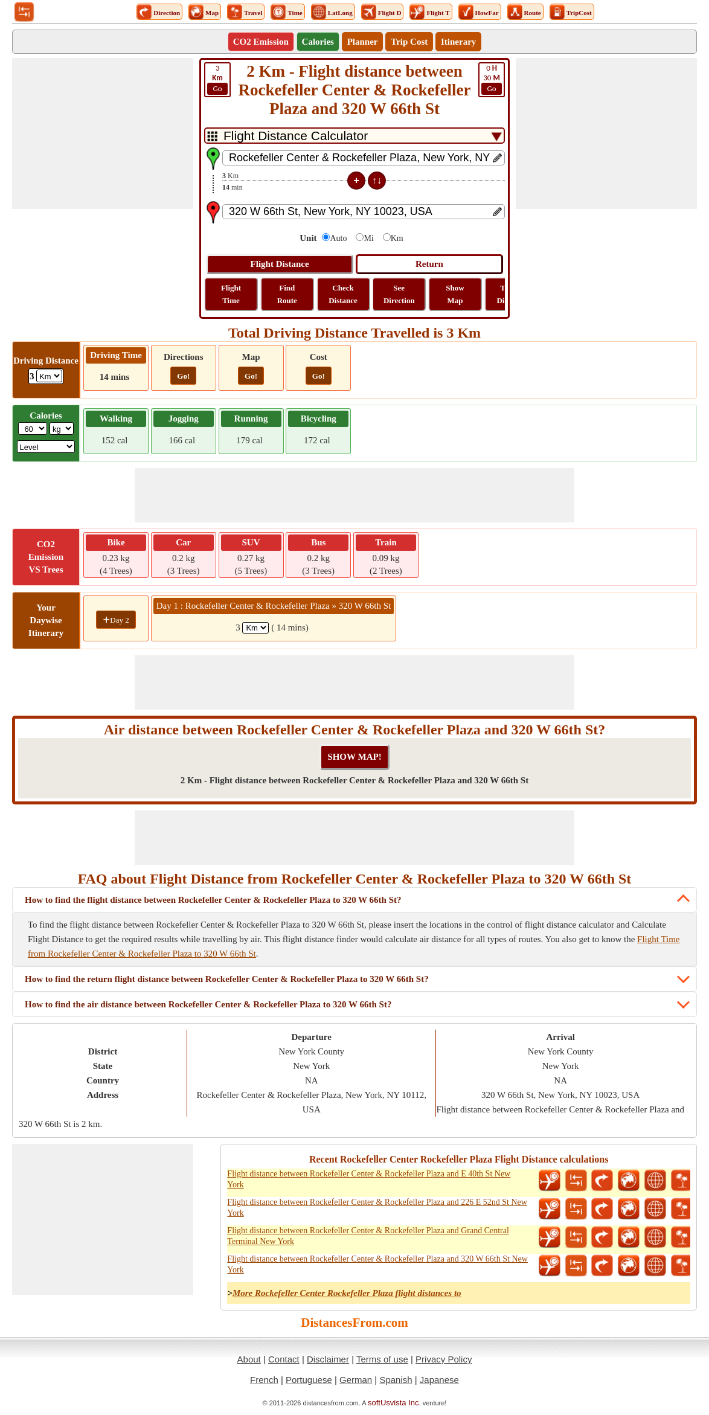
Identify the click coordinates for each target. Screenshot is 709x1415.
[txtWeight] (32, 428)
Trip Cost (409, 42)
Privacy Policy (443, 1359)
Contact (284, 1359)
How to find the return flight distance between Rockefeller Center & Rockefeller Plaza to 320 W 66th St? (227, 979)
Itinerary (458, 42)
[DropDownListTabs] (354, 135)
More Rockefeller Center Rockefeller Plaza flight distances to (347, 1293)
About (249, 1359)
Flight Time (231, 294)
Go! (183, 375)
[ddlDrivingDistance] (49, 376)
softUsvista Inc (393, 1402)
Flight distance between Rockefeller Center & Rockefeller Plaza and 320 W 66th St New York (377, 1264)
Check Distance (343, 294)
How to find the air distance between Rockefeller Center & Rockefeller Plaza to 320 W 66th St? (208, 1004)
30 (492, 79)
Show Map (455, 294)
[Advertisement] (102, 133)
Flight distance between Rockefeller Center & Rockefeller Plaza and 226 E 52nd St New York (377, 1208)
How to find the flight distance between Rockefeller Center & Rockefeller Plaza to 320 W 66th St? (213, 900)
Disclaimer (328, 1359)
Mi (368, 238)
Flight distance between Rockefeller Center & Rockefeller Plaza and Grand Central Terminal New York (368, 1236)
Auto (338, 238)
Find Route (287, 294)
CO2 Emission (261, 42)
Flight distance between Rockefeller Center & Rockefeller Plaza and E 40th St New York (368, 1179)
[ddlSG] (46, 446)
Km (397, 238)
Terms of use (382, 1359)
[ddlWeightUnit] (62, 428)
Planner (362, 42)
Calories (318, 42)
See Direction (399, 294)
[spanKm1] (255, 628)
